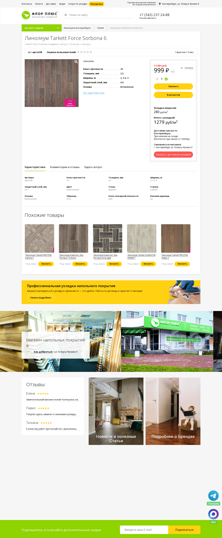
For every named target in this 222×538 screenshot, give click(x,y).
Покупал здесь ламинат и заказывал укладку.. (51, 414)
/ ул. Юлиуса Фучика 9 (55, 351)
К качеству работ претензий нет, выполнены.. (51, 428)
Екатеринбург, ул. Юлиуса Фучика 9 (180, 3)
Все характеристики (93, 93)
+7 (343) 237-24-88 (155, 14)
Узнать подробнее (40, 297)
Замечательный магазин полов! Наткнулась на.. (52, 399)
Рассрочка (96, 3)
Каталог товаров (34, 28)
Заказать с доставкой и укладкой (173, 154)
